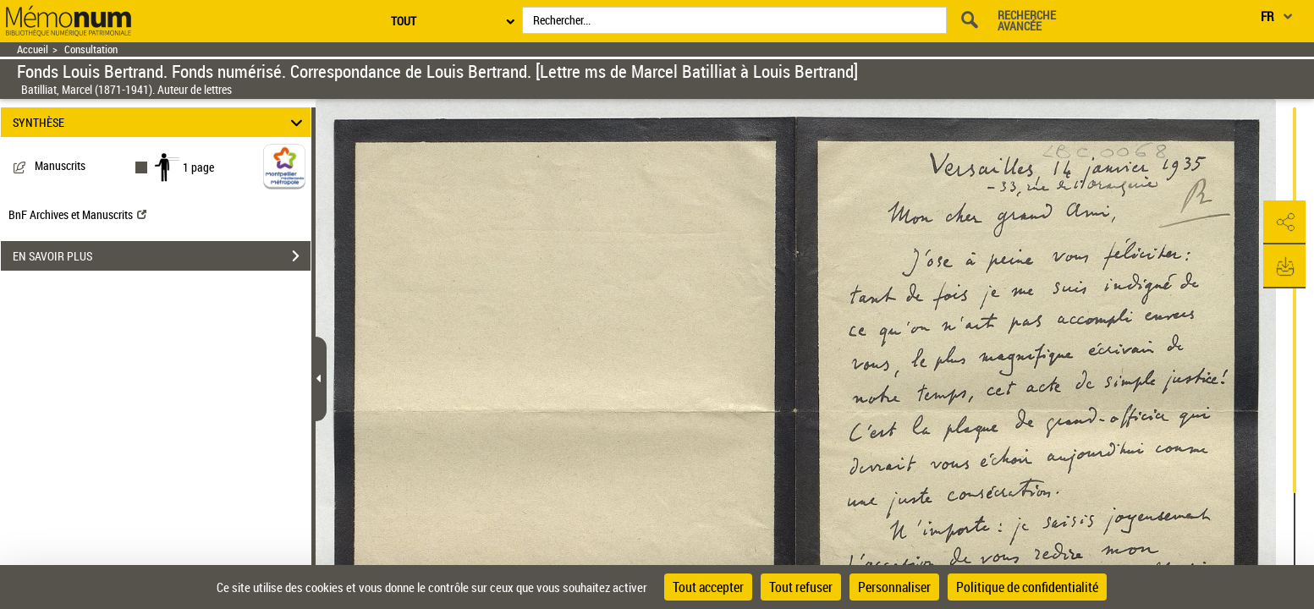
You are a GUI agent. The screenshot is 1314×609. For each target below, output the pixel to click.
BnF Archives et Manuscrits (77, 214)
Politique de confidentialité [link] (1027, 587)
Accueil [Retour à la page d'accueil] (32, 49)
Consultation (91, 49)
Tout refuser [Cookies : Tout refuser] (801, 587)
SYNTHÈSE (160, 122)
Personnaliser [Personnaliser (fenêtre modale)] (894, 587)
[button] (1284, 222)
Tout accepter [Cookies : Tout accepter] (708, 587)
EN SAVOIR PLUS (162, 256)
